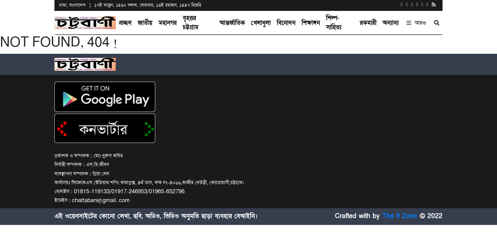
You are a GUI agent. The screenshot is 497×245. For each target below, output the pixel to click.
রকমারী (368, 23)
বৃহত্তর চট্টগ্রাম (190, 22)
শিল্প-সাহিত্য (333, 22)
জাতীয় (145, 23)
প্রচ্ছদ (125, 23)
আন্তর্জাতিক (232, 23)
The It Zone (399, 216)
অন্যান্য (391, 23)
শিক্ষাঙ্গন (311, 23)
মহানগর (168, 23)
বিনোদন (286, 23)
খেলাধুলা (261, 23)
